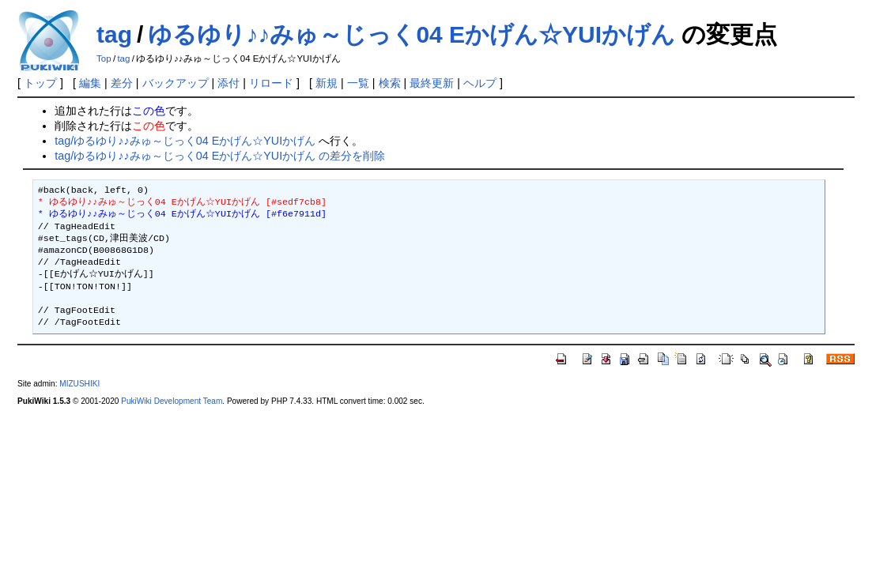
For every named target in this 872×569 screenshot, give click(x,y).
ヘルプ (479, 83)
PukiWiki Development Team (171, 401)
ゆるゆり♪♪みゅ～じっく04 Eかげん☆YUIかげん (411, 34)
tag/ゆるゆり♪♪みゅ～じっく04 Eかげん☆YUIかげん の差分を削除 (220, 155)
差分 (122, 83)
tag (114, 34)
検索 (390, 83)
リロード (271, 83)
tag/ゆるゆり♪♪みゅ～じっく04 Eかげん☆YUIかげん (185, 140)
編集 (90, 83)
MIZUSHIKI (79, 383)
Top (103, 58)
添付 (228, 83)
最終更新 (432, 83)
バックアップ (175, 83)
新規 (326, 83)
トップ (40, 83)
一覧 (358, 83)
